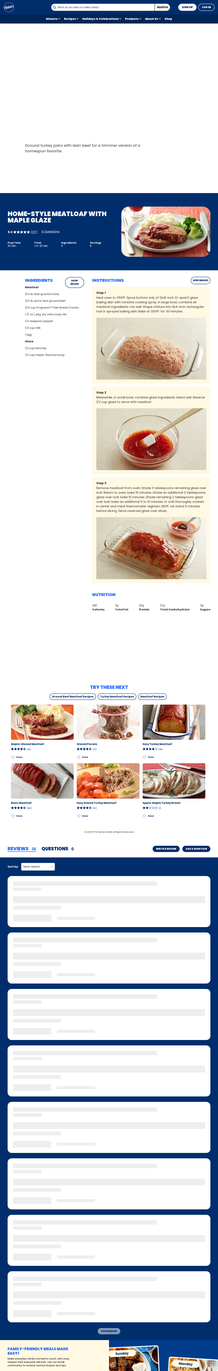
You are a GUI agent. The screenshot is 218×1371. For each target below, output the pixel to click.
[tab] (22, 849)
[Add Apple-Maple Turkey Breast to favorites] (145, 816)
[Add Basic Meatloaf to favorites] (13, 816)
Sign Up (187, 7)
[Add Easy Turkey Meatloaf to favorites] (145, 757)
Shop (168, 19)
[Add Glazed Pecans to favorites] (79, 757)
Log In (206, 7)
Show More (109, 1331)
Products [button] (132, 19)
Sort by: (13, 867)
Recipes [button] (70, 19)
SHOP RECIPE (74, 282)
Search (162, 7)
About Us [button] (151, 19)
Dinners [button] (52, 19)
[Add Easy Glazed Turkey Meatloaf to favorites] (79, 816)
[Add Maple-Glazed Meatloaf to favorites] (13, 757)
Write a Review (166, 848)
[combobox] (103, 7)
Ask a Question (196, 848)
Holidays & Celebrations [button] (100, 19)
